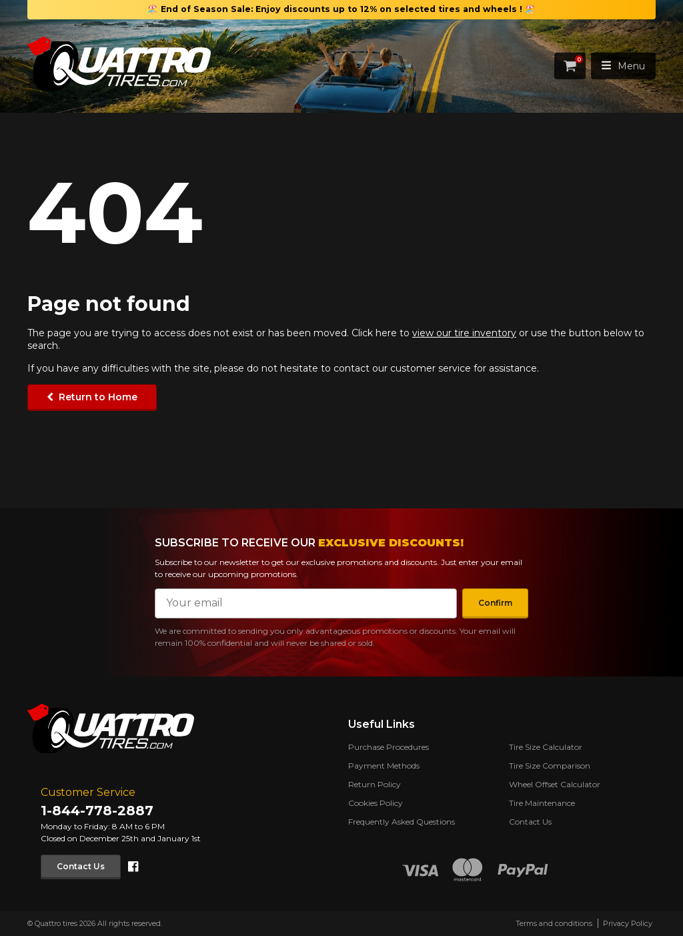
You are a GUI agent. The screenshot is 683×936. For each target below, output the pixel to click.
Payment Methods (384, 766)
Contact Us (81, 866)
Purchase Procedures (388, 747)
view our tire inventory (464, 333)
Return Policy (374, 784)
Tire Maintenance (542, 803)
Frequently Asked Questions (401, 822)
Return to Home (98, 397)
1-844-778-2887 (97, 811)
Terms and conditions (554, 923)
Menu (623, 66)
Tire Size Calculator (545, 747)
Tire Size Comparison (549, 766)
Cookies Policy (375, 803)
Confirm (495, 603)
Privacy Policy (627, 923)
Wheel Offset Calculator (554, 784)
